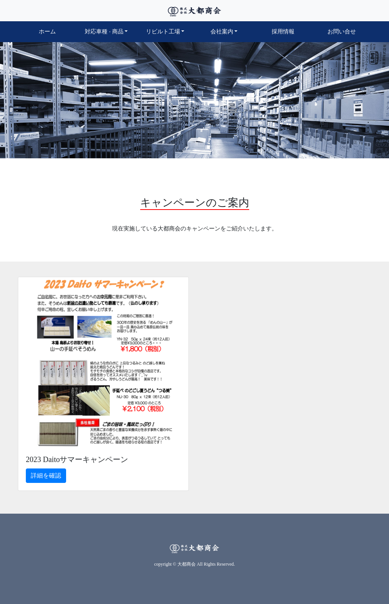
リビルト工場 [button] (163, 31)
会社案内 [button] (221, 31)
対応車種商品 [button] (104, 31)
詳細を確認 (46, 475)
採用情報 (283, 31)
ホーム (57, 31)
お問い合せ (341, 31)
